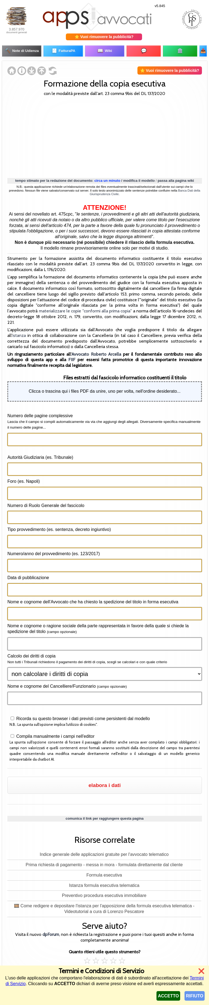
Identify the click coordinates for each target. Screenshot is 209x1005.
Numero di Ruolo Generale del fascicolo (45, 503)
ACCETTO (168, 996)
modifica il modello (139, 179)
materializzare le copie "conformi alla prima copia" (85, 309)
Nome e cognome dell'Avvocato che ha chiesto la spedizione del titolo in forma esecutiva (92, 600)
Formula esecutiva (104, 873)
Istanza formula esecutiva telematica (104, 883)
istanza (19, 333)
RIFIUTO (194, 996)
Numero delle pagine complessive (104, 419)
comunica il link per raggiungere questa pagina (105, 817)
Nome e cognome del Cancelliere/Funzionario (67, 684)
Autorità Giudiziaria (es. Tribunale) (40, 455)
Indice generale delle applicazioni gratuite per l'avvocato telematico (104, 852)
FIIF (71, 358)
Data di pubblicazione (28, 576)
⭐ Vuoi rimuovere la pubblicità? (104, 37)
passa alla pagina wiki (176, 179)
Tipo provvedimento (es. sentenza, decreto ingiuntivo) (59, 527)
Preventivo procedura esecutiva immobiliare (104, 894)
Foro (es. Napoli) (23, 479)
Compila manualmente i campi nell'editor (54, 734)
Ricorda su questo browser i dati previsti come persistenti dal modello (82, 717)
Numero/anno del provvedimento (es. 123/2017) (53, 551)
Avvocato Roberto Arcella (96, 352)
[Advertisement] (104, 134)
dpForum (50, 932)
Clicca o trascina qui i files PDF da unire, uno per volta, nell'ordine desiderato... (104, 389)
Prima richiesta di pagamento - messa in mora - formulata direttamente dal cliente (104, 862)
